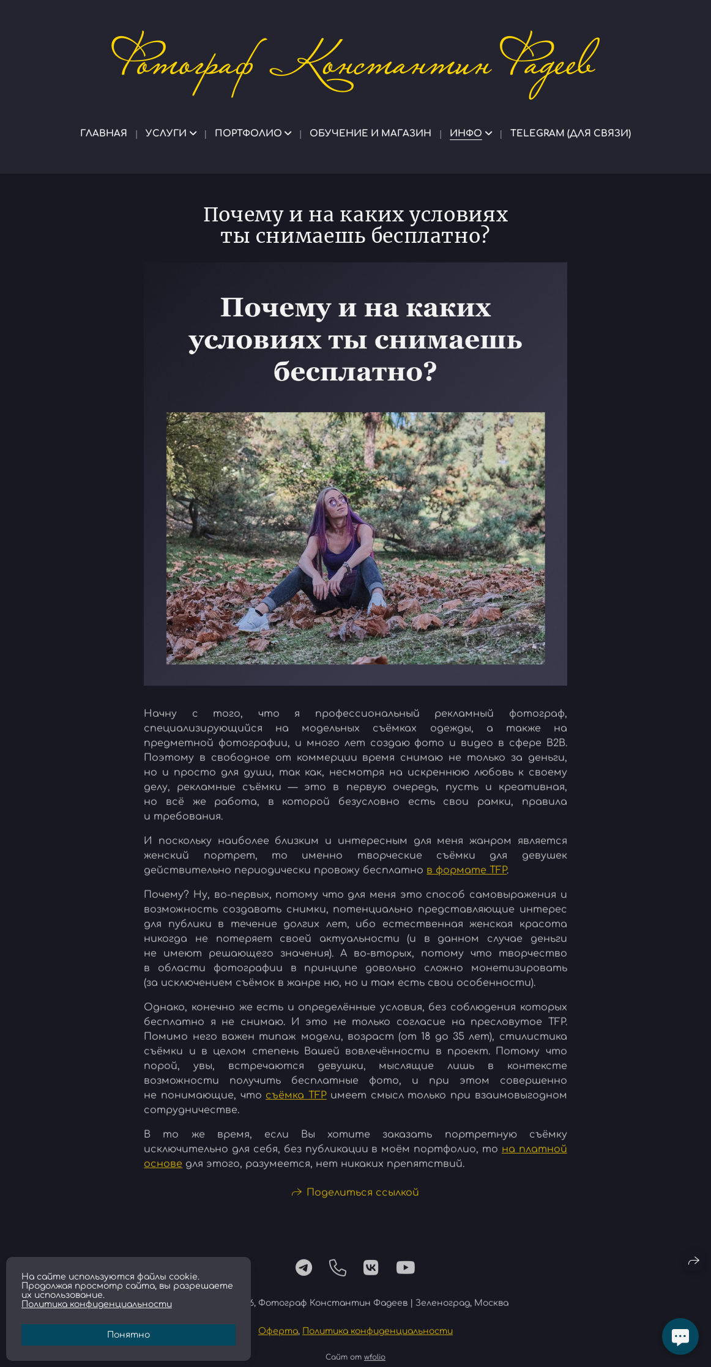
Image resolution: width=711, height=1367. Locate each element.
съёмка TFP (296, 1100)
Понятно (128, 1334)
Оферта (278, 1336)
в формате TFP (466, 875)
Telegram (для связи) (570, 133)
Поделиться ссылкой (363, 1197)
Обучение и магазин (370, 133)
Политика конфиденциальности (377, 1336)
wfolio (374, 1362)
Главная (103, 133)
